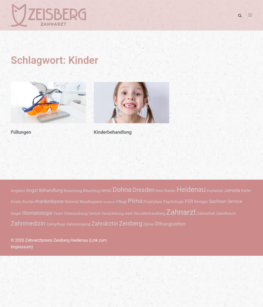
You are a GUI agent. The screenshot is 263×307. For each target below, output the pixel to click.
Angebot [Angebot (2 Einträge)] (18, 190)
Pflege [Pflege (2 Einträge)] (121, 201)
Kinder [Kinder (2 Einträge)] (16, 201)
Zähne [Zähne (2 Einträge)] (148, 224)
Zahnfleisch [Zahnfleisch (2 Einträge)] (226, 213)
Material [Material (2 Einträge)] (72, 201)
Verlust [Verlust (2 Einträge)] (94, 213)
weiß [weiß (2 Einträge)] (129, 213)
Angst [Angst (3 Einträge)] (32, 190)
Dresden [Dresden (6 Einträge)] (144, 189)
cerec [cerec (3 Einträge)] (106, 190)
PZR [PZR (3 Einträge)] (189, 201)
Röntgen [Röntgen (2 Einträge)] (201, 201)
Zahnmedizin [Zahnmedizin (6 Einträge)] (28, 223)
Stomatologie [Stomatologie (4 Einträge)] (37, 213)
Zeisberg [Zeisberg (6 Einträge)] (130, 223)
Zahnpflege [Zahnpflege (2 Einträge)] (55, 224)
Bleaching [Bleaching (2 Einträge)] (91, 190)
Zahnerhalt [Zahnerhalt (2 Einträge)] (206, 213)
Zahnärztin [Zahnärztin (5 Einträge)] (104, 223)
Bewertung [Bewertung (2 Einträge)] (73, 190)
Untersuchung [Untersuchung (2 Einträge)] (76, 213)
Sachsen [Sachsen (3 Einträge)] (217, 201)
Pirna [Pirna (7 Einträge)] (135, 200)
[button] (240, 15)
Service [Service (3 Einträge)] (234, 201)
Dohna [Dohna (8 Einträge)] (122, 189)
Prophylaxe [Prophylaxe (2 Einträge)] (153, 201)
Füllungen (21, 132)
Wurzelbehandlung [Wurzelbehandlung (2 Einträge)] (149, 213)
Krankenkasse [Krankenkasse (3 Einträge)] (49, 201)
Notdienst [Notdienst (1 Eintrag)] (109, 202)
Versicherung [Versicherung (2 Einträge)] (112, 213)
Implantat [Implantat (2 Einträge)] (215, 190)
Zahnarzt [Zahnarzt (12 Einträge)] (181, 212)
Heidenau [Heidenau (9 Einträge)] (190, 190)
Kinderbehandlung (113, 132)
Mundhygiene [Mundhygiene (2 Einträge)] (91, 201)
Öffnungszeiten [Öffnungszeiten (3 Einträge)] (170, 224)
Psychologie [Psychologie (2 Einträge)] (173, 201)
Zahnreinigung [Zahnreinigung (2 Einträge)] (78, 224)
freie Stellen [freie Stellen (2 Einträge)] (166, 190)
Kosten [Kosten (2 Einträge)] (28, 201)
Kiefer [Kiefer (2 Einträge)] (246, 190)
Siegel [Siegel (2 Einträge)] (16, 213)
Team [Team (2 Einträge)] (58, 213)
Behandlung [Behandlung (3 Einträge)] (51, 190)
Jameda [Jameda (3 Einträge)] (232, 190)
